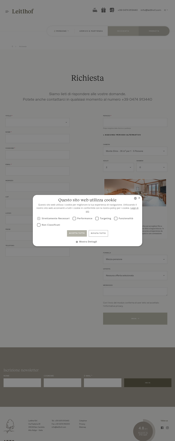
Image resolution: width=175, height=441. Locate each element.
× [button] (139, 198)
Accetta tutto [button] (77, 233)
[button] (87, 241)
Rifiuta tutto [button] (98, 233)
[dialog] (87, 220)
